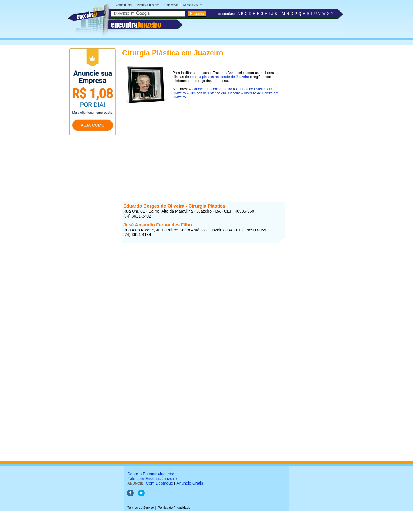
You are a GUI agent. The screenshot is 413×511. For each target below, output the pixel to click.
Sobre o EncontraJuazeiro (150, 474)
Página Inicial (123, 4)
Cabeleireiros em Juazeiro (212, 89)
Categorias (171, 4)
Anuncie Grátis (189, 483)
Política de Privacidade (174, 507)
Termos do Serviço (140, 507)
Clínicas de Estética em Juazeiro (215, 93)
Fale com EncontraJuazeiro (152, 478)
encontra (136, 24)
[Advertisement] (203, 147)
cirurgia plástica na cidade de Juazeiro (219, 77)
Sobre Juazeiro (192, 4)
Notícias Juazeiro (148, 4)
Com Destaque (159, 483)
